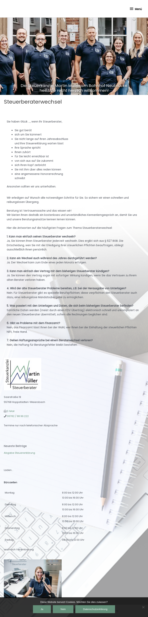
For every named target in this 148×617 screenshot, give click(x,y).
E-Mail (10, 411)
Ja (42, 609)
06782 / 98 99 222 (18, 416)
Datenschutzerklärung (95, 609)
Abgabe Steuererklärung (19, 452)
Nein (63, 609)
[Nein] (143, 607)
